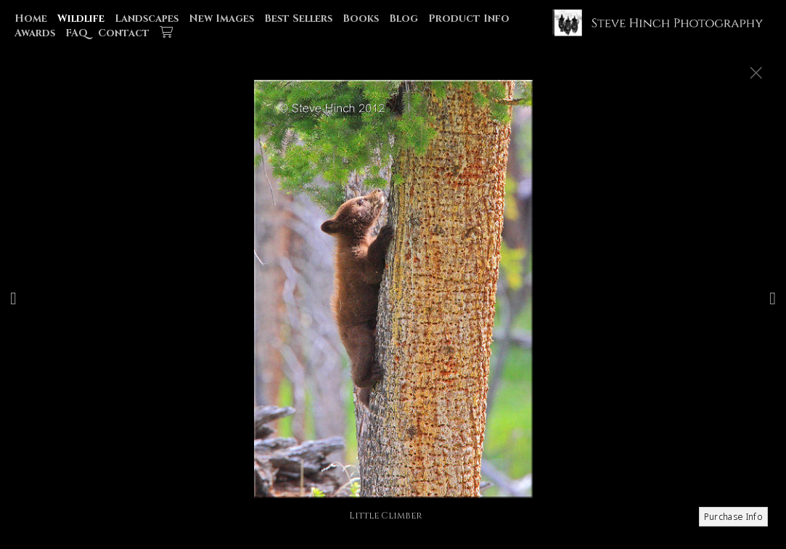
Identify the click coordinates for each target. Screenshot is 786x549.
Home (31, 18)
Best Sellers (298, 18)
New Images (221, 18)
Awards (35, 33)
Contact (124, 33)
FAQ (76, 33)
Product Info (468, 18)
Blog (403, 18)
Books (361, 18)
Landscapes (147, 18)
